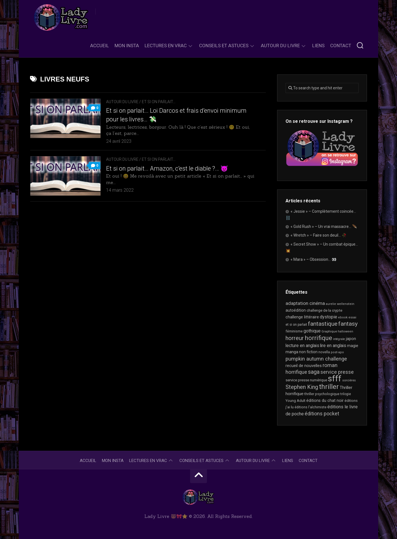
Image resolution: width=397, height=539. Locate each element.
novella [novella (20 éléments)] (324, 352)
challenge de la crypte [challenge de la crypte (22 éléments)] (324, 310)
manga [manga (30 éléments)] (292, 351)
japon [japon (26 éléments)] (351, 338)
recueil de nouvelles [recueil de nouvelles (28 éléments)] (304, 365)
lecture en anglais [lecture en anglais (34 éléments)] (302, 345)
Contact (340, 45)
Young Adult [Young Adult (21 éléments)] (295, 400)
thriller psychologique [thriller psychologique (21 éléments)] (321, 394)
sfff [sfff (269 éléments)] (334, 378)
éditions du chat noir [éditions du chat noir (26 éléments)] (325, 400)
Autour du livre (280, 45)
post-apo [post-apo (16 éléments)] (337, 352)
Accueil (99, 45)
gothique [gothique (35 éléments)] (312, 331)
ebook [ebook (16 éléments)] (343, 317)
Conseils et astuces (223, 45)
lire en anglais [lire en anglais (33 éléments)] (333, 345)
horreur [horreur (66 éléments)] (295, 338)
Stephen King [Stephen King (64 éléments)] (302, 387)
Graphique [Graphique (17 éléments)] (329, 331)
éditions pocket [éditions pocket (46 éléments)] (322, 413)
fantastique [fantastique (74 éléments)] (322, 323)
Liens (318, 45)
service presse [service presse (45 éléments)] (337, 372)
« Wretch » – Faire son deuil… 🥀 (318, 235)
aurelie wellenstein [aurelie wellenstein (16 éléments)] (340, 304)
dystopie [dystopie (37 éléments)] (328, 317)
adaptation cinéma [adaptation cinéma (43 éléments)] (305, 303)
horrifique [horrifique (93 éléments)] (318, 337)
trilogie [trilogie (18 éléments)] (345, 394)
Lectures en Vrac (166, 45)
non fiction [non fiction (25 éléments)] (308, 352)
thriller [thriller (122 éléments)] (329, 387)
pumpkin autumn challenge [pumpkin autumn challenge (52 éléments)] (316, 359)
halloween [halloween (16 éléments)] (345, 331)
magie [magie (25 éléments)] (352, 345)
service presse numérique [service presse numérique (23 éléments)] (306, 380)
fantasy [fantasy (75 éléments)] (348, 323)
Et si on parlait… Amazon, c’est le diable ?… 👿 (167, 168)
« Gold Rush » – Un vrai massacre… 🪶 (324, 226)
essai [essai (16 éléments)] (352, 317)
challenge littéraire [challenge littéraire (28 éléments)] (302, 317)
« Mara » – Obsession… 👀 (313, 259)
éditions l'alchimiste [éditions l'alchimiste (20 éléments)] (311, 407)
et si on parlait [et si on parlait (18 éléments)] (296, 325)
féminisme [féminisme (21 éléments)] (294, 331)
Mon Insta (127, 45)
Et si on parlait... (158, 101)
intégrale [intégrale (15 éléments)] (339, 339)
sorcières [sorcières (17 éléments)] (349, 380)
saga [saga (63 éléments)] (314, 372)
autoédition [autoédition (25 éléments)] (296, 310)
